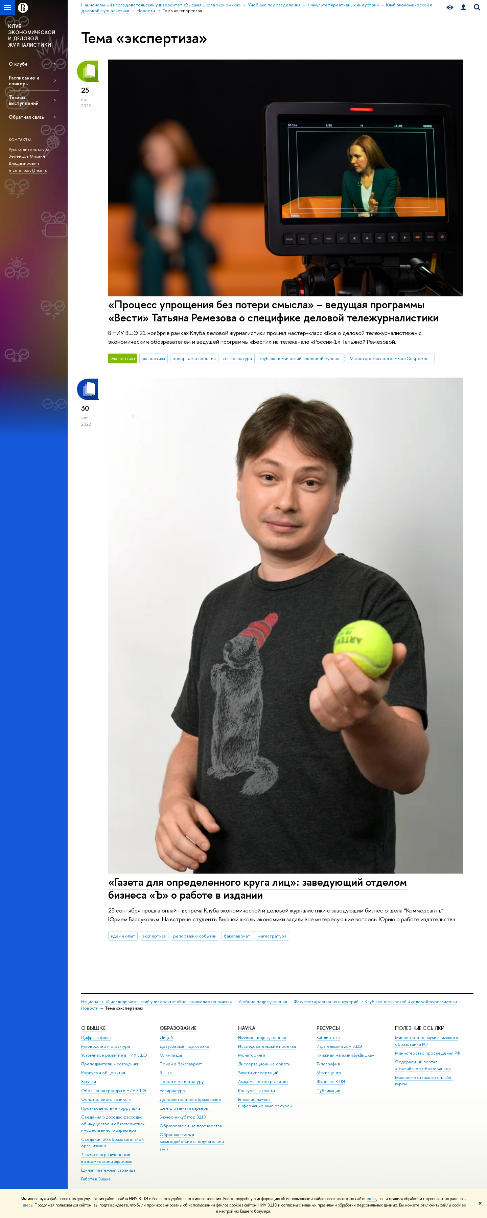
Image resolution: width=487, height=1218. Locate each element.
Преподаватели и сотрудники (110, 1064)
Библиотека (328, 1037)
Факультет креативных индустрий (326, 1002)
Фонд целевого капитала (106, 1099)
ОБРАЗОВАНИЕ (178, 1028)
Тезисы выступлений (24, 100)
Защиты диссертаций (258, 1073)
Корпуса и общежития (103, 1073)
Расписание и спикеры (24, 80)
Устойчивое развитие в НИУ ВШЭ (114, 1055)
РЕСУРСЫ (328, 1028)
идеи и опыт (123, 936)
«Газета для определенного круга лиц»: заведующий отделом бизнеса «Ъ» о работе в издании (257, 888)
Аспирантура (172, 1090)
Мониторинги (251, 1055)
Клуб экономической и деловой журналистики (411, 1002)
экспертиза (153, 358)
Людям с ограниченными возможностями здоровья (106, 1158)
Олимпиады (171, 1055)
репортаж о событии (194, 358)
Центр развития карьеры (184, 1108)
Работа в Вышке (96, 1179)
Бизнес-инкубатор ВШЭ (183, 1117)
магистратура (237, 358)
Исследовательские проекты (267, 1046)
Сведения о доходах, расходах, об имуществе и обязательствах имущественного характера (112, 1123)
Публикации (328, 1090)
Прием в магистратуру (182, 1081)
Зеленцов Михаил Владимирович (27, 159)
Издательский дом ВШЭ (339, 1046)
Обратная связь (26, 117)
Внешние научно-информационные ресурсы (265, 1103)
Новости (89, 1008)
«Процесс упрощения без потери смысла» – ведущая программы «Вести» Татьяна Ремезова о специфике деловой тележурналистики (273, 311)
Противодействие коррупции (110, 1108)
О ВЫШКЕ (93, 1028)
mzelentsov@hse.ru (28, 170)
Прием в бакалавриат (181, 1064)
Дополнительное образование (190, 1099)
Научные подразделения (262, 1037)
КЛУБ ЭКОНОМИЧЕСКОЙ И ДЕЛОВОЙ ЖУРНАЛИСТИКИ (31, 35)
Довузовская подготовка (184, 1046)
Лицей (166, 1037)
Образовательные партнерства (191, 1126)
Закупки (88, 1081)
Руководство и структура (105, 1046)
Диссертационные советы (264, 1064)
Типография (328, 1064)
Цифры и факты (96, 1037)
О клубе (18, 64)
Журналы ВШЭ (331, 1081)
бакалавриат (237, 936)
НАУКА (246, 1028)
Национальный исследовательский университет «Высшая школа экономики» (156, 1002)
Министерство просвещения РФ (427, 1053)
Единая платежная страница (108, 1170)
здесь (371, 1198)
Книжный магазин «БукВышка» (345, 1055)
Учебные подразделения (262, 1002)
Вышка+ (167, 1073)
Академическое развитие (263, 1081)
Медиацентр (329, 1073)
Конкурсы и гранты (256, 1090)
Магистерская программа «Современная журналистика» (392, 358)
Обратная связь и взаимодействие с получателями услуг (192, 1141)
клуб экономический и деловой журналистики (302, 358)
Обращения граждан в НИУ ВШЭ (113, 1090)
